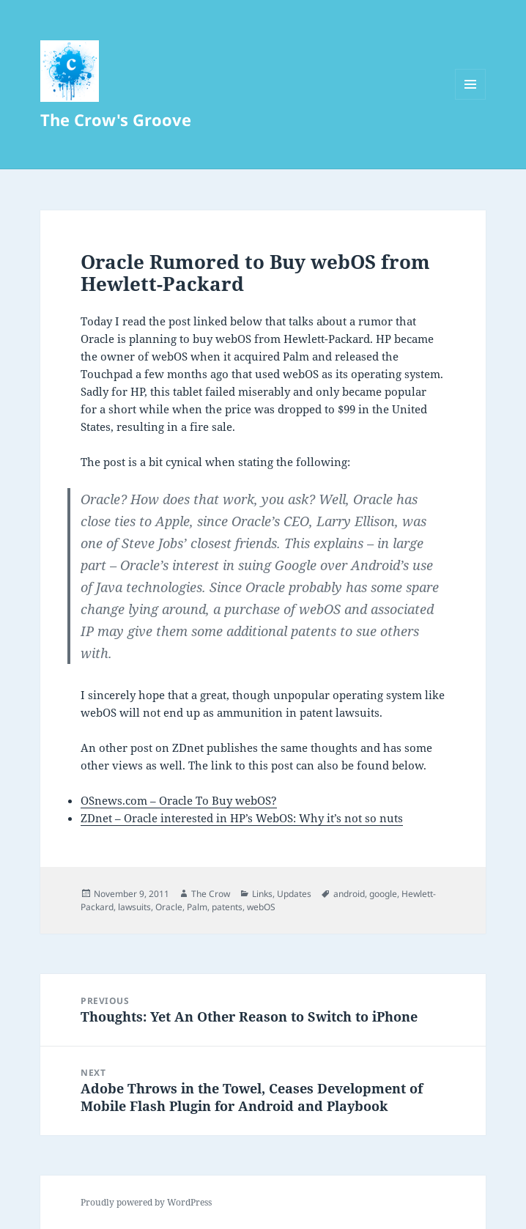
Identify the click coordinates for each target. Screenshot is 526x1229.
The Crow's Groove (115, 119)
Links (262, 893)
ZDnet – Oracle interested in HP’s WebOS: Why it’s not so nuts (242, 818)
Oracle (168, 907)
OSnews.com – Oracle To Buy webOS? (179, 800)
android (349, 893)
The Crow (210, 893)
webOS (261, 907)
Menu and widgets (471, 99)
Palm (197, 907)
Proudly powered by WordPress (146, 1202)
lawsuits (134, 907)
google (383, 893)
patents (227, 907)
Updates (294, 893)
